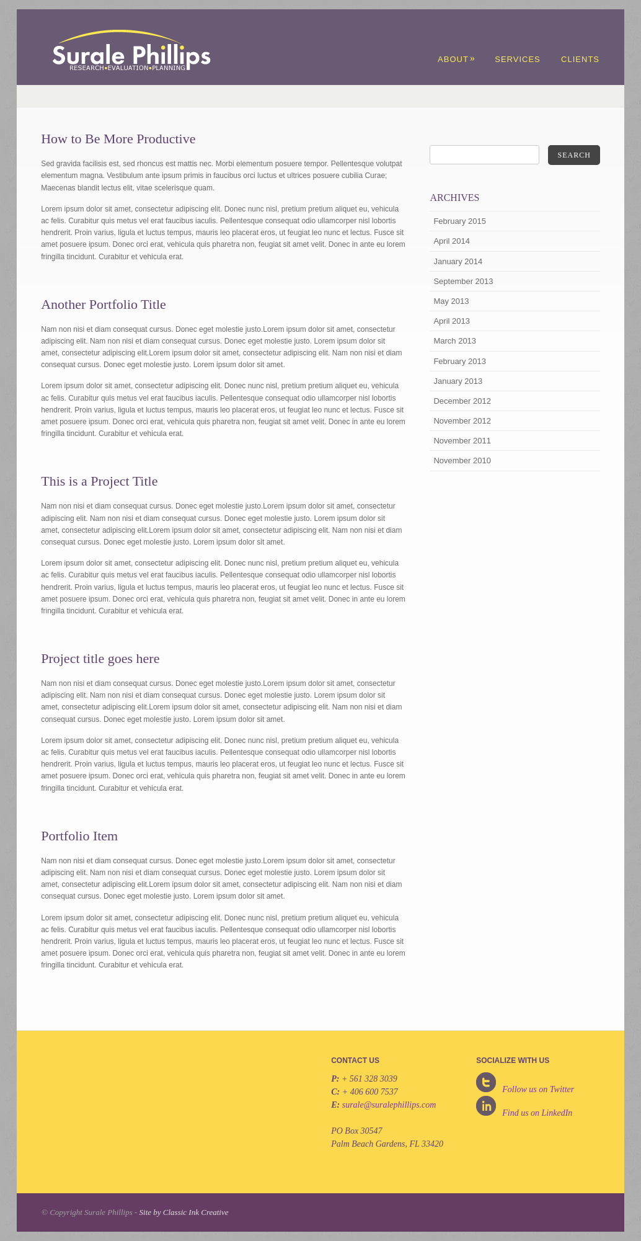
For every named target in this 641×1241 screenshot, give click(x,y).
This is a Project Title (99, 481)
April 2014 (451, 241)
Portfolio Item (79, 835)
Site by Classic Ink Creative (184, 1212)
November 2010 (462, 460)
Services (518, 59)
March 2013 (454, 340)
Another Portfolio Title (103, 304)
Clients (580, 59)
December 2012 (462, 401)
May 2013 (451, 301)
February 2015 (459, 221)
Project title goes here (100, 658)
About (456, 59)
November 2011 (462, 440)
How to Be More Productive (118, 138)
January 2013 (457, 381)
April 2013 (451, 321)
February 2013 (459, 361)
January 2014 (457, 261)
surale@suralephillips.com (389, 1105)
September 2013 (463, 281)
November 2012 (462, 420)
